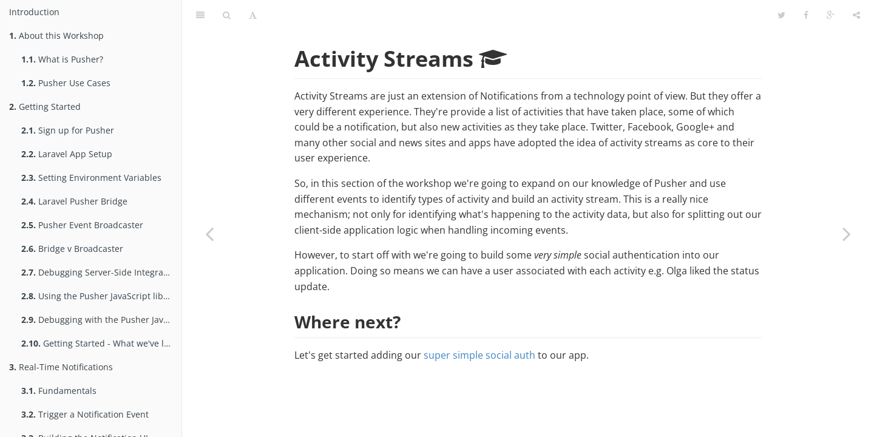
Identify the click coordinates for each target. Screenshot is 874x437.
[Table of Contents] (200, 15)
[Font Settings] (253, 15)
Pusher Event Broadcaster (82, 225)
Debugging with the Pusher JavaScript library (101, 319)
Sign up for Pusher (67, 130)
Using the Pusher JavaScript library (100, 296)
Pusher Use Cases (65, 83)
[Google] (831, 15)
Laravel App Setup (66, 154)
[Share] (856, 15)
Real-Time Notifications (61, 367)
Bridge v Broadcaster (72, 248)
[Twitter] (781, 15)
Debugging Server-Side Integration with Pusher (101, 272)
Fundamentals (59, 390)
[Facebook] (806, 15)
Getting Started (45, 106)
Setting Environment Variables (91, 177)
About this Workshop (56, 35)
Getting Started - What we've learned (101, 343)
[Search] (227, 15)
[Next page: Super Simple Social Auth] (846, 233)
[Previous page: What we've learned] (209, 233)
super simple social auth (479, 355)
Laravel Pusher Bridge (74, 201)
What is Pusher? (62, 59)
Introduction (34, 12)
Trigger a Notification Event (85, 414)
